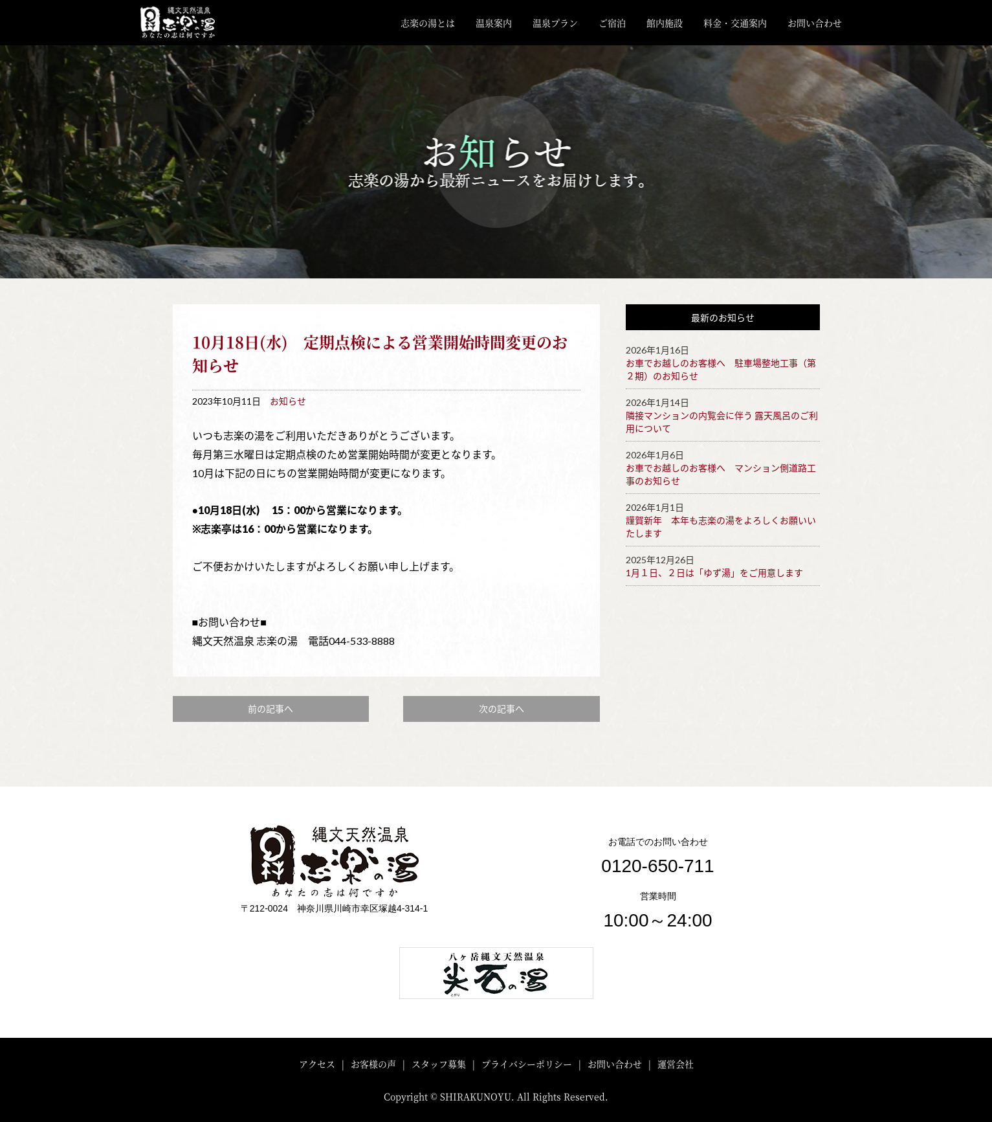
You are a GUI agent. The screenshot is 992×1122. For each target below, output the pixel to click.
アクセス (317, 1063)
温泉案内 (494, 22)
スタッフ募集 (439, 1063)
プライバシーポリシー (526, 1063)
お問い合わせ (815, 22)
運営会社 (675, 1063)
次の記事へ (501, 708)
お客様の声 (373, 1063)
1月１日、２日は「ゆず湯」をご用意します (714, 572)
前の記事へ (270, 708)
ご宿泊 (612, 22)
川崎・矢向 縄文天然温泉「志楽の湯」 (187, 22)
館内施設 (664, 22)
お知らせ (288, 401)
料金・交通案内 (735, 22)
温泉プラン (555, 22)
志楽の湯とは (428, 22)
